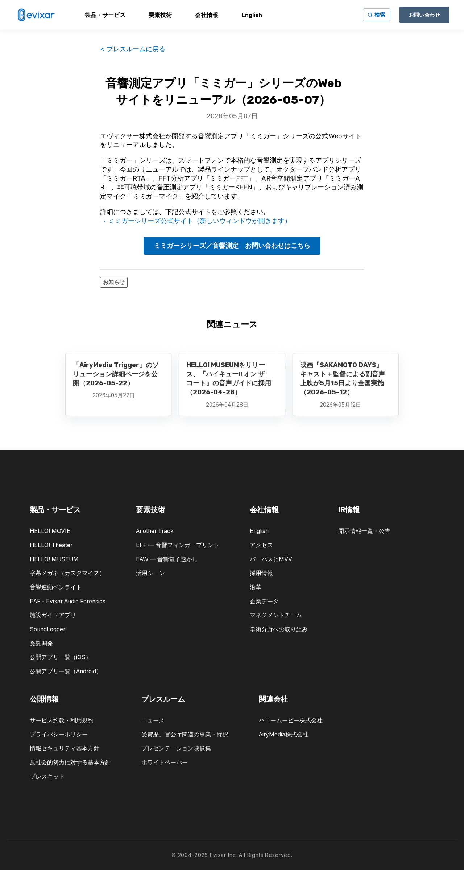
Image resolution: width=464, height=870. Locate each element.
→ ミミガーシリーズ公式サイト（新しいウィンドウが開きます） (195, 221)
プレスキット (47, 776)
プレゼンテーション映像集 (176, 748)
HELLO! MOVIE (50, 531)
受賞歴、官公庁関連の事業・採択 (184, 734)
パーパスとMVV (271, 559)
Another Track (155, 531)
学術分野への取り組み (279, 629)
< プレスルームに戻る (132, 49)
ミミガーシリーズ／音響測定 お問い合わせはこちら (232, 245)
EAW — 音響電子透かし (167, 559)
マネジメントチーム (276, 615)
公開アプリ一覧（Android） (66, 671)
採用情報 (261, 573)
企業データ (264, 601)
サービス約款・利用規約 (62, 720)
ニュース (153, 720)
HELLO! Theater (51, 545)
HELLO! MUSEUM (54, 559)
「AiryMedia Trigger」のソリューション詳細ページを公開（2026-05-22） (116, 374)
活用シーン (150, 573)
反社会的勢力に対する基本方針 (70, 762)
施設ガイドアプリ (53, 615)
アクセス (261, 545)
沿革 (255, 587)
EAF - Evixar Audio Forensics (67, 601)
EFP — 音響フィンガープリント (177, 545)
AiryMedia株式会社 (283, 734)
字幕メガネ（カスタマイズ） (67, 573)
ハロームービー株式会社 (291, 720)
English (259, 531)
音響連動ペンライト (56, 587)
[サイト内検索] (376, 14)
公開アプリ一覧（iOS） (60, 657)
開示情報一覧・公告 (364, 531)
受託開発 (41, 643)
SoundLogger (47, 629)
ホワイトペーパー (164, 762)
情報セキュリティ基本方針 (64, 748)
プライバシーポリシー (59, 734)
